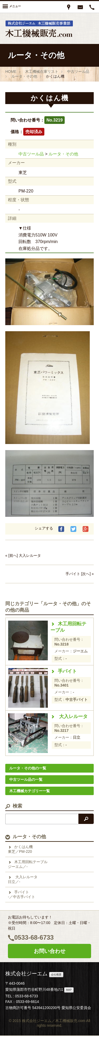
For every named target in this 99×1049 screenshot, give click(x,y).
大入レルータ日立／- (22, 879)
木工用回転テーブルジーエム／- (28, 864)
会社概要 (56, 974)
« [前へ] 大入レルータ (23, 555)
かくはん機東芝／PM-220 (20, 849)
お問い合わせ (49, 951)
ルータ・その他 (63, 154)
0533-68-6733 (34, 937)
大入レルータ (69, 716)
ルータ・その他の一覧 (27, 768)
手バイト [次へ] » (79, 574)
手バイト (63, 671)
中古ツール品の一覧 (26, 779)
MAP (69, 989)
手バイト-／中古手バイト (21, 894)
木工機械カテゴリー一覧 (29, 791)
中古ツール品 (31, 154)
